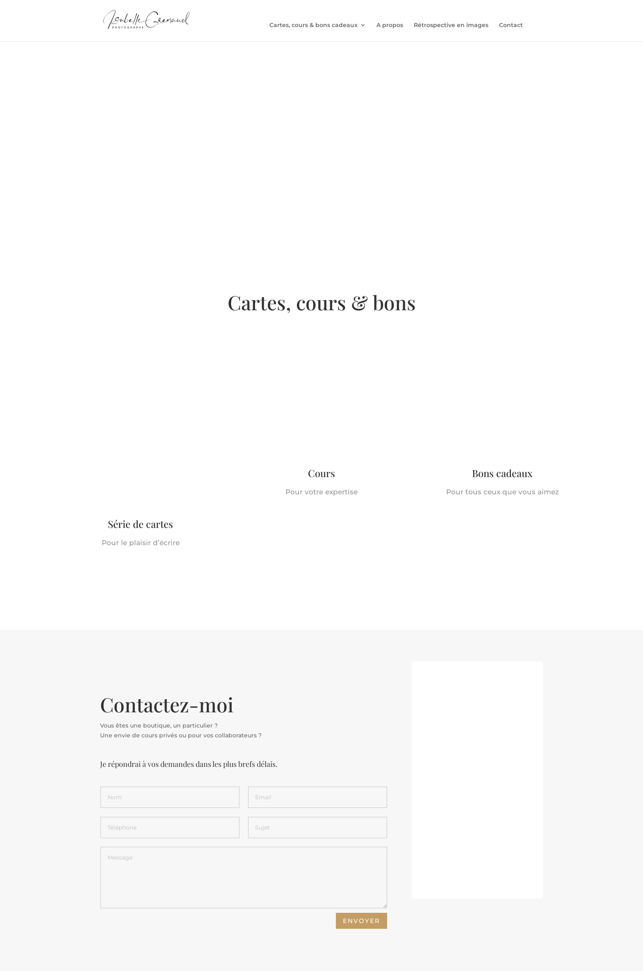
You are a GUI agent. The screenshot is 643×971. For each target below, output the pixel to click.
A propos (389, 25)
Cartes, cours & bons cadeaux (313, 25)
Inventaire (147, 960)
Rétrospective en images (451, 25)
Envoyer (361, 870)
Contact (511, 25)
